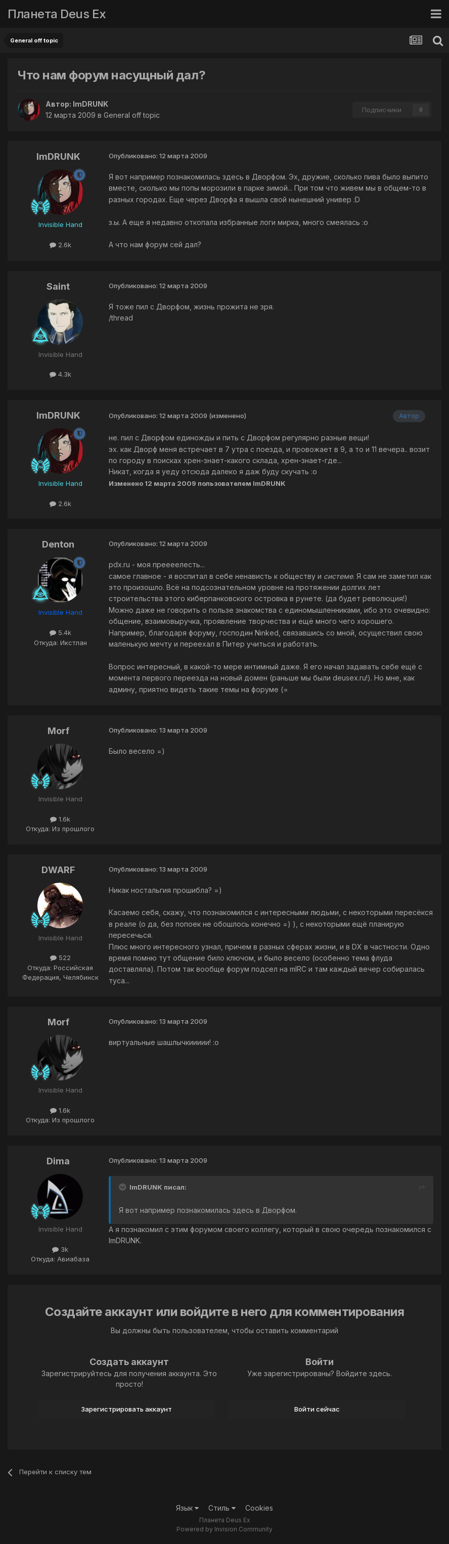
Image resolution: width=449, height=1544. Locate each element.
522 (60, 957)
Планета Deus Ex (57, 14)
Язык (187, 1508)
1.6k (60, 819)
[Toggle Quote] (123, 1187)
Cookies (259, 1508)
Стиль (222, 1508)
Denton (58, 544)
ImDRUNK (90, 104)
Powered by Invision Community (224, 1529)
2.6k (60, 245)
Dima (58, 1161)
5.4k (60, 632)
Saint (58, 286)
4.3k (60, 374)
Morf (58, 730)
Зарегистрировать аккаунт (126, 1409)
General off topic (132, 115)
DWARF (58, 870)
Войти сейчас (317, 1409)
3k (60, 1249)
